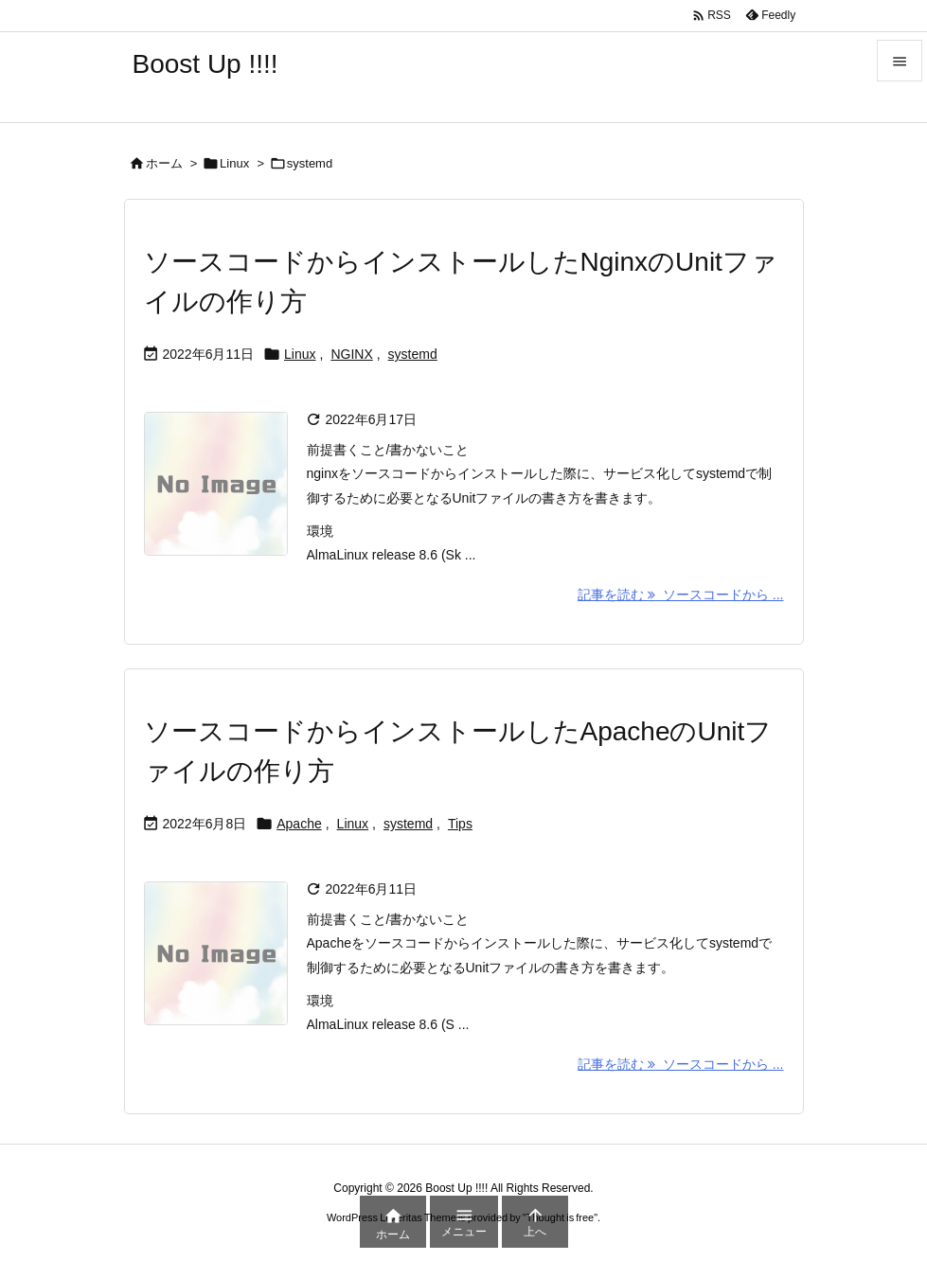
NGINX (351, 354)
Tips (460, 823)
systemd (412, 354)
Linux (234, 163)
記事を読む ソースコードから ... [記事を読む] (680, 594)
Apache (298, 823)
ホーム (164, 163)
